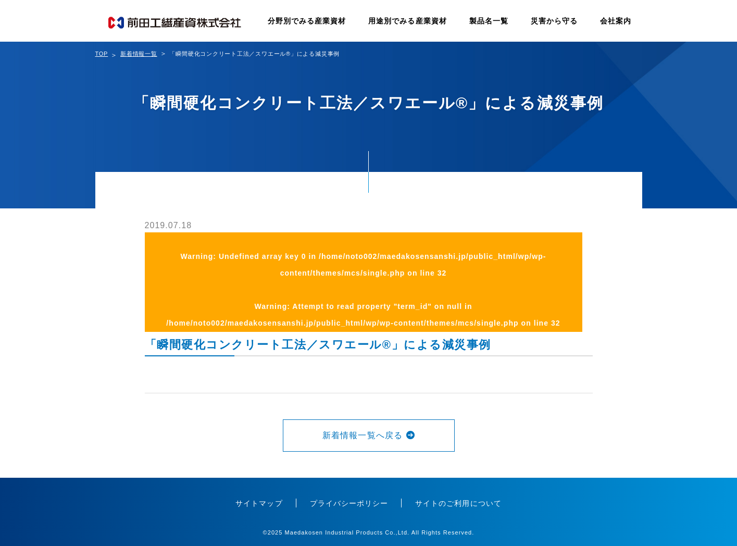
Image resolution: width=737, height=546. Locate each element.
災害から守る (554, 21)
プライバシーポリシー (349, 503)
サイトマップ (258, 503)
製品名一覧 (488, 21)
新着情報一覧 (138, 54)
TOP (101, 54)
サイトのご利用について (458, 503)
